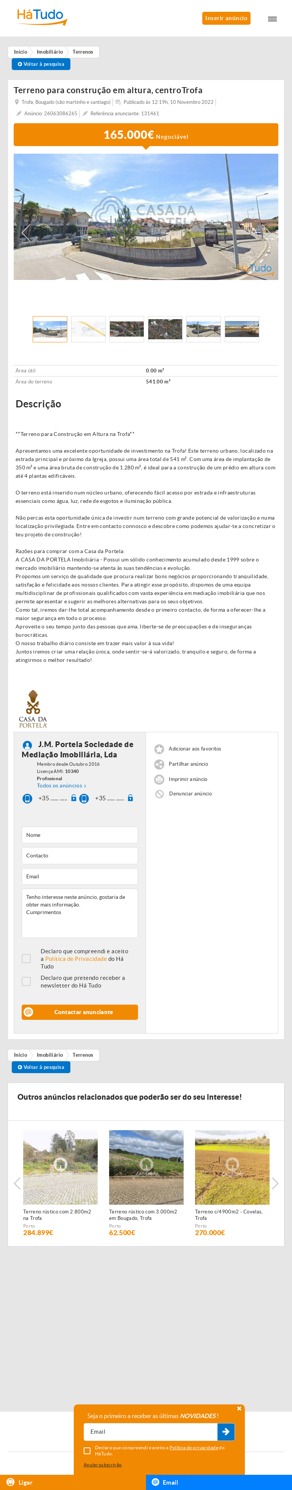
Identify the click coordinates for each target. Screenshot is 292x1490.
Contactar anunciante (83, 1012)
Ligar (19, 1482)
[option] (146, 217)
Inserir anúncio (226, 18)
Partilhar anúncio (188, 764)
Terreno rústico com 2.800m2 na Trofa (57, 1215)
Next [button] (266, 233)
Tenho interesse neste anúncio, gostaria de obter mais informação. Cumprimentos (80, 913)
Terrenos (83, 1055)
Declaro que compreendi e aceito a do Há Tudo (84, 959)
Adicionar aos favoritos (195, 749)
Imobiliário (50, 1055)
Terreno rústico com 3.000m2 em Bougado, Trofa (143, 1215)
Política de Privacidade (76, 959)
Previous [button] (25, 233)
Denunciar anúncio (190, 794)
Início (20, 1055)
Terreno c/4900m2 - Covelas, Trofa (229, 1215)
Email (165, 1482)
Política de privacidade (194, 1447)
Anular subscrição (103, 1464)
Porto (29, 1225)
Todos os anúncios (59, 785)
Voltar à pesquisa (41, 64)
